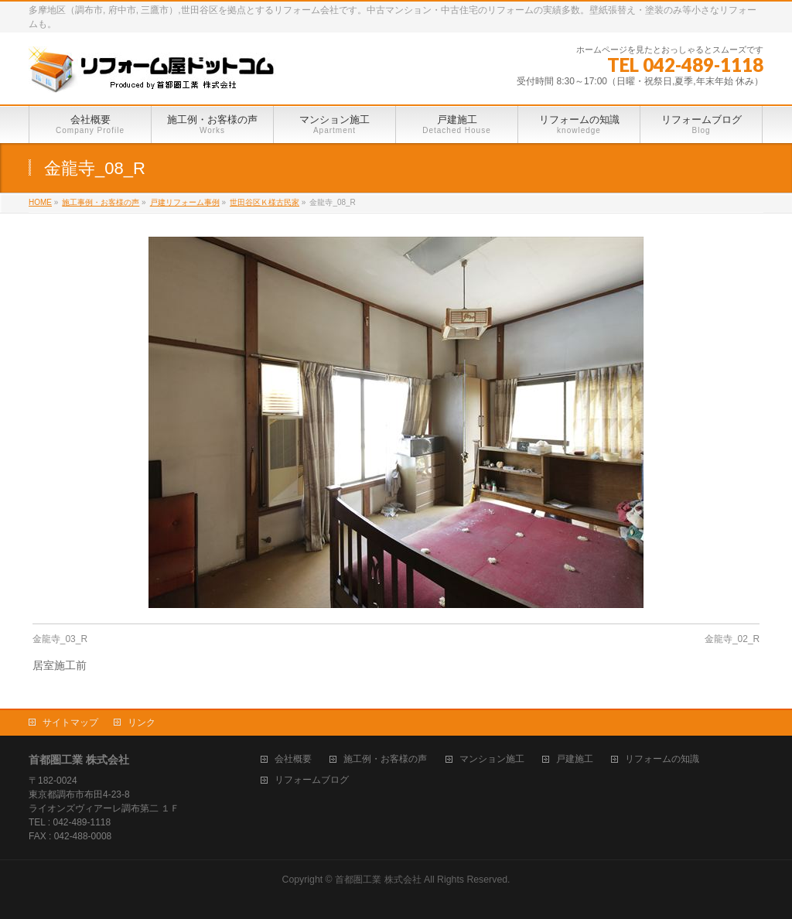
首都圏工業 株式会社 (378, 879)
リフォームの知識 (662, 759)
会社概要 (293, 759)
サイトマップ (70, 722)
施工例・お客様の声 (385, 759)
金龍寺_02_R (732, 639)
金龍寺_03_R (59, 639)
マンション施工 (491, 759)
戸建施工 (574, 759)
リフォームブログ (312, 780)
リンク (141, 722)
